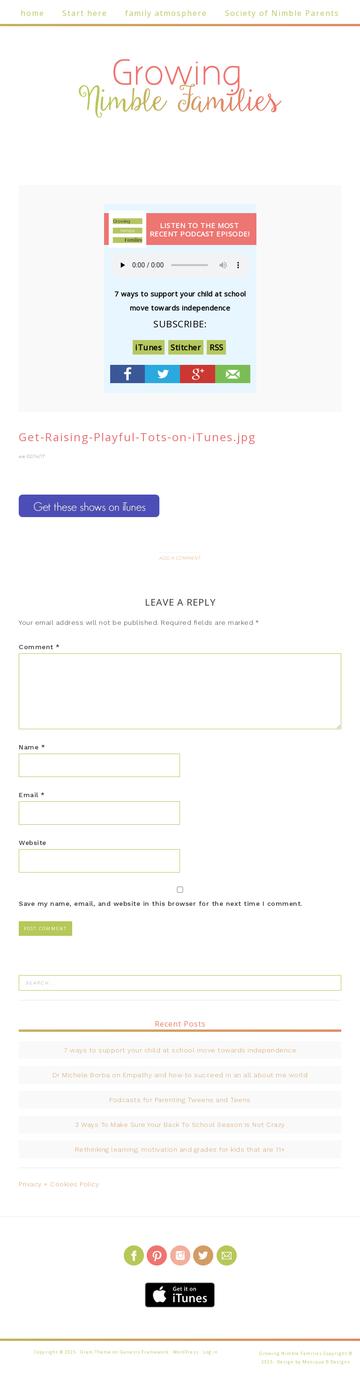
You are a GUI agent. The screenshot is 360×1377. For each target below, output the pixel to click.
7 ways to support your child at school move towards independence (180, 1050)
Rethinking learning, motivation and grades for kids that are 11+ (180, 1149)
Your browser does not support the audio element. (180, 265)
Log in (210, 1352)
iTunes (148, 347)
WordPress (186, 1352)
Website (32, 842)
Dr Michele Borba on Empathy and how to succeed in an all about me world (180, 1075)
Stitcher (186, 347)
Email (32, 795)
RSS (217, 347)
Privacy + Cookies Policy (59, 1184)
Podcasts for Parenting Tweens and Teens (180, 1099)
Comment (39, 647)
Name (32, 747)
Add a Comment (180, 558)
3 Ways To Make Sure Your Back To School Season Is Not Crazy (180, 1124)
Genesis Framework (144, 1352)
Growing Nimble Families (180, 89)
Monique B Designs (326, 1362)
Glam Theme (95, 1352)
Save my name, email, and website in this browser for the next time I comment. (160, 903)
